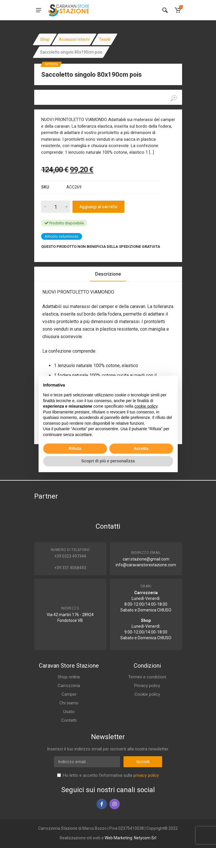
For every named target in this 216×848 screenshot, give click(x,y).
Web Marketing (118, 838)
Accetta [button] (141, 448)
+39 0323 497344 (70, 556)
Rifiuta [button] (75, 448)
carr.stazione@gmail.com (146, 559)
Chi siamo (69, 703)
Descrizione (108, 274)
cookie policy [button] (146, 406)
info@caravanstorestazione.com (146, 565)
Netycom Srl (145, 838)
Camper (69, 694)
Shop (45, 39)
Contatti (69, 720)
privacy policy (146, 775)
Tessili (104, 39)
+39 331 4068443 (70, 567)
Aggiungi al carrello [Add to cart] (98, 206)
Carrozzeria (69, 685)
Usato (69, 711)
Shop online (69, 677)
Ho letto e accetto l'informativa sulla (111, 775)
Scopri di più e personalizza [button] (108, 461)
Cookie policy (147, 694)
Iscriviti (143, 761)
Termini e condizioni (147, 677)
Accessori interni (74, 39)
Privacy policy (147, 685)
